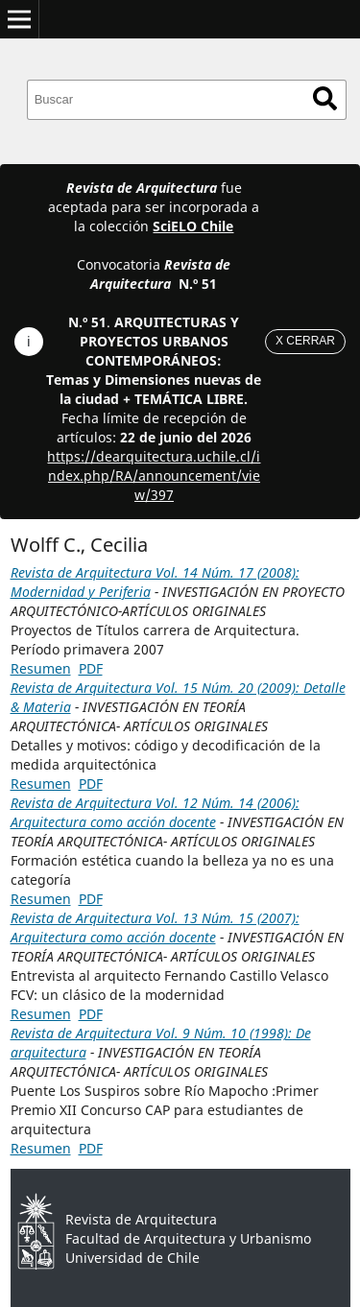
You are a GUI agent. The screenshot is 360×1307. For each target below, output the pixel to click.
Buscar (325, 98)
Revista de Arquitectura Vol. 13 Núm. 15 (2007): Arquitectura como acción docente (155, 927)
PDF (91, 668)
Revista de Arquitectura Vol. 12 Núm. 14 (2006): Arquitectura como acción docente (155, 812)
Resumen (41, 668)
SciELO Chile (193, 226)
